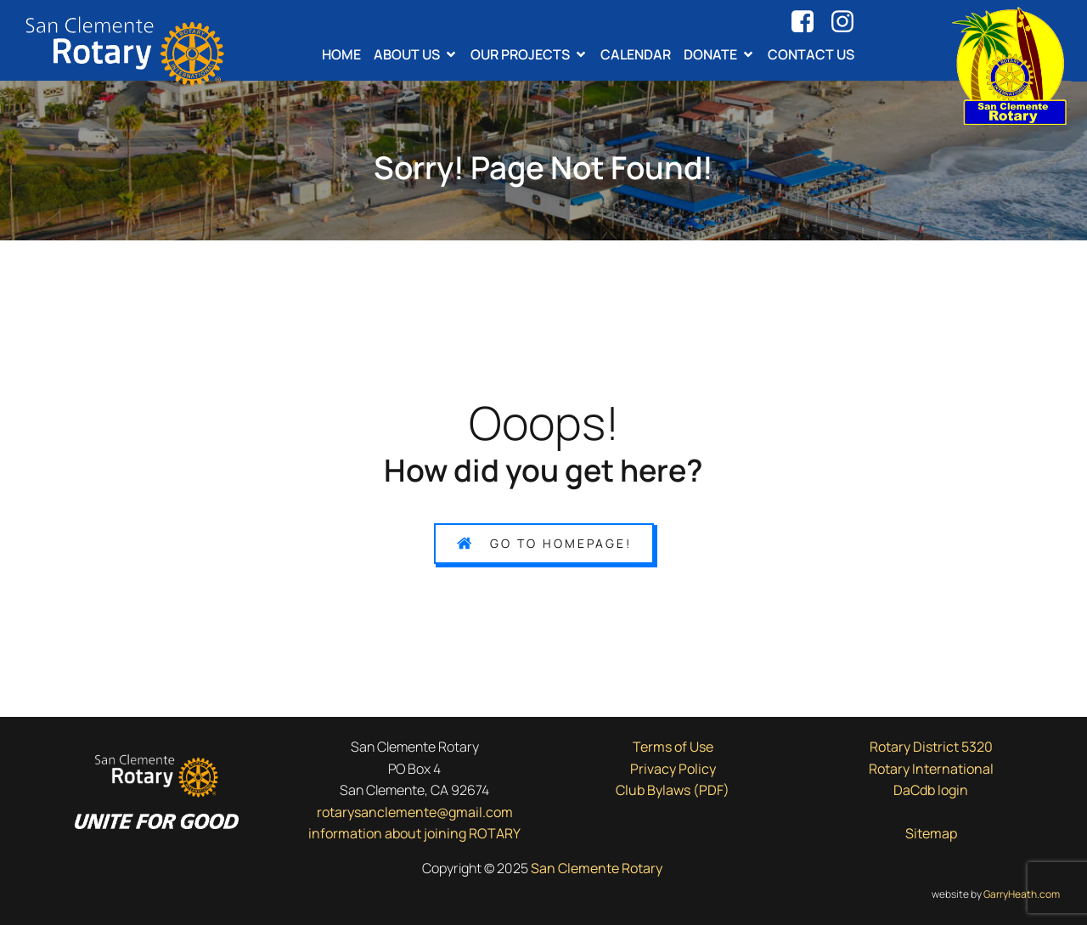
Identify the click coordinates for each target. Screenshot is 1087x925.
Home (341, 54)
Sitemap (931, 833)
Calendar (635, 54)
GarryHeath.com (1021, 894)
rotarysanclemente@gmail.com (415, 812)
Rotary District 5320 (931, 746)
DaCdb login (930, 790)
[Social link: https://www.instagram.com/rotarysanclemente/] (849, 22)
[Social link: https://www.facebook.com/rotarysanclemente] (809, 22)
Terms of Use (673, 746)
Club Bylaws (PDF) (672, 790)
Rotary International (931, 768)
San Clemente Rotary (598, 868)
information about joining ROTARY (414, 833)
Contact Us (811, 54)
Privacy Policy (673, 768)
